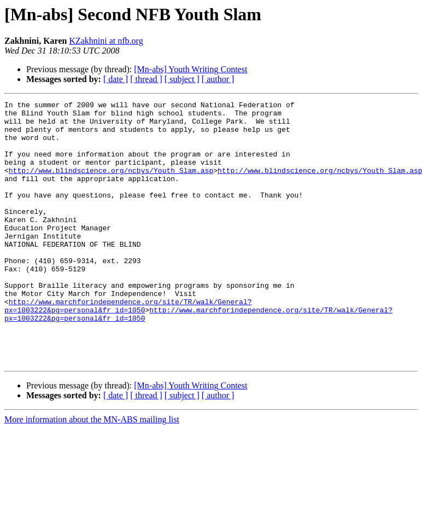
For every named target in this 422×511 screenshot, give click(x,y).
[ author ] (218, 79)
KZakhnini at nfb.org (106, 40)
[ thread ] (146, 79)
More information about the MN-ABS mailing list (91, 472)
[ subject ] (182, 79)
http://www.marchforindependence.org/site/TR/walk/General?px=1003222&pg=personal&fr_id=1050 (127, 347)
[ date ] (115, 79)
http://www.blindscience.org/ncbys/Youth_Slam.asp (111, 185)
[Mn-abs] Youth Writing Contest (190, 69)
